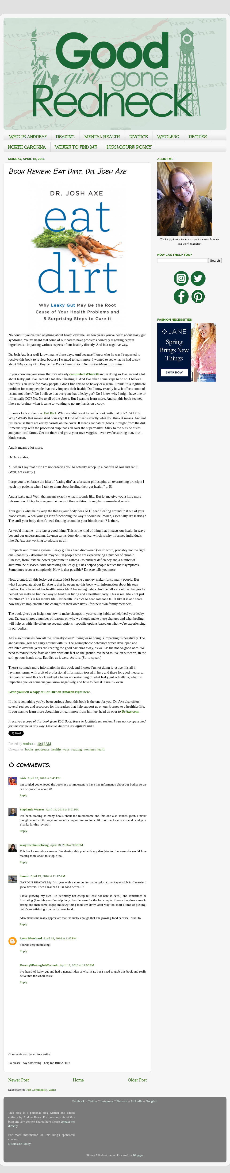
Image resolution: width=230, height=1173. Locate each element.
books (29, 749)
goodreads (42, 749)
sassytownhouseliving (34, 845)
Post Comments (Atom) (41, 1089)
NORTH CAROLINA (27, 147)
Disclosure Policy (19, 1143)
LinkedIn (136, 1101)
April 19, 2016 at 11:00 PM (77, 965)
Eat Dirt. (50, 413)
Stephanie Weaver (32, 809)
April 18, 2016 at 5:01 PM (62, 809)
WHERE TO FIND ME (76, 147)
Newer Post (18, 1079)
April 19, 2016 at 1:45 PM (60, 938)
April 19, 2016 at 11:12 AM (47, 876)
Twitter (92, 1101)
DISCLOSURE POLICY (129, 147)
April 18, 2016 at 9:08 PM (66, 845)
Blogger (138, 1155)
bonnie (24, 876)
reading (76, 749)
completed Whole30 (84, 374)
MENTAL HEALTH (102, 137)
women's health (94, 749)
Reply (23, 795)
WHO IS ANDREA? (27, 137)
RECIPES (198, 137)
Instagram (106, 1101)
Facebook (78, 1101)
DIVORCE (139, 137)
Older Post (137, 1079)
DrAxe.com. (130, 711)
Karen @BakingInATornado (39, 965)
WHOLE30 (168, 137)
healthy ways (60, 749)
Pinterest (121, 1101)
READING (65, 137)
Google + (152, 1101)
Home (78, 1079)
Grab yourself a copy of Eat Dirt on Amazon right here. (49, 692)
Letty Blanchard (31, 938)
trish (23, 778)
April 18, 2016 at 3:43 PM (44, 778)
